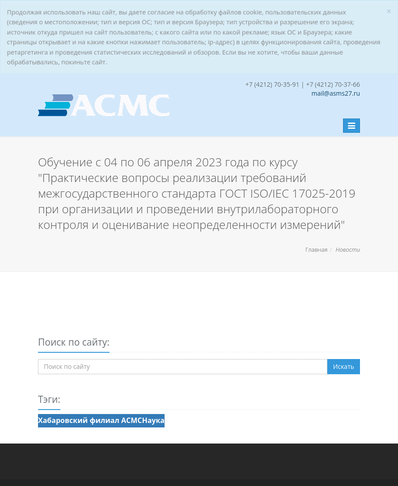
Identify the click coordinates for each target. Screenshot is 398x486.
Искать (343, 366)
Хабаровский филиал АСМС (90, 420)
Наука (153, 420)
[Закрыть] (389, 11)
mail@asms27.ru (336, 93)
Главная (316, 249)
